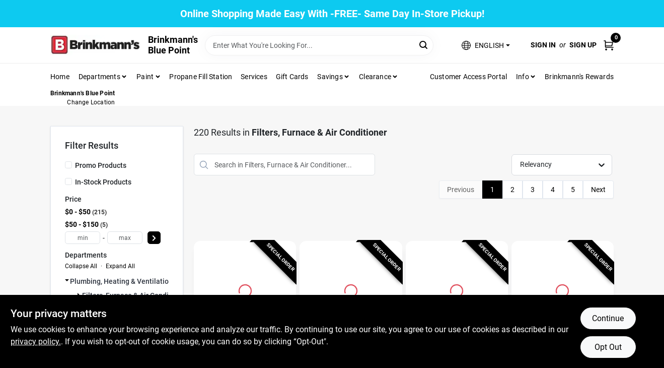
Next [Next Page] (598, 190)
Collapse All (81, 266)
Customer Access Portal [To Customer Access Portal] (468, 77)
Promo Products (100, 165)
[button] (485, 45)
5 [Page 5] (573, 190)
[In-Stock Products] (68, 181)
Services (254, 77)
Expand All (120, 266)
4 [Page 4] (553, 190)
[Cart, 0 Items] (609, 45)
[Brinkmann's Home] (95, 45)
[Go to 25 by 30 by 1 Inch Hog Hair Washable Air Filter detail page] (245, 289)
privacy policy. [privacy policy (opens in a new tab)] (36, 341)
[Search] (424, 44)
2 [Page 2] (512, 190)
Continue (608, 318)
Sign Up (583, 45)
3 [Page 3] (533, 190)
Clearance (375, 77)
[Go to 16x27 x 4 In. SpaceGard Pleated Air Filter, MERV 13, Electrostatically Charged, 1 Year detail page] (351, 289)
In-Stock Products (103, 182)
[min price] (82, 237)
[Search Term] (319, 45)
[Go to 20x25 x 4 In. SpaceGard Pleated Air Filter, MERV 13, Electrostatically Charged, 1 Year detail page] (456, 289)
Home (59, 77)
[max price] (124, 237)
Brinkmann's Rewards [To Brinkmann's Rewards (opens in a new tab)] (579, 77)
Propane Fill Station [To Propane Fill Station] (200, 77)
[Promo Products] (68, 164)
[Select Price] (154, 237)
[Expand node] (67, 280)
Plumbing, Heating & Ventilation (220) (130, 281)
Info (522, 77)
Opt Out (608, 347)
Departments (99, 77)
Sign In (543, 45)
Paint (145, 77)
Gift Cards (292, 77)
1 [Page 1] (492, 190)
